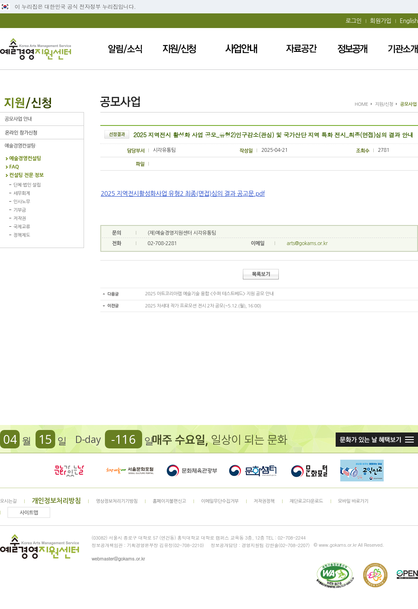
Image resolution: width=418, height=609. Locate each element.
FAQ (14, 167)
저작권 (19, 218)
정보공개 (352, 48)
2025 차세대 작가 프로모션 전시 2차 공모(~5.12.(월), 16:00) (203, 306)
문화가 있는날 (69, 470)
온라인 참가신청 (42, 132)
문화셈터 (253, 470)
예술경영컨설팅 (42, 145)
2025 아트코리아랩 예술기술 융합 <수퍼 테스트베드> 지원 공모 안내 (209, 294)
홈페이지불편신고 (169, 501)
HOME (361, 104)
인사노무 (21, 202)
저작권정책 (264, 501)
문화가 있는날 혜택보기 (377, 439)
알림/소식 (125, 48)
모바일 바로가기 (353, 501)
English (409, 21)
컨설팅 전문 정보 (26, 175)
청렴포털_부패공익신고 (362, 470)
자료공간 (301, 48)
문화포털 (309, 470)
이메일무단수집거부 (220, 501)
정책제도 (21, 235)
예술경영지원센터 (35, 48)
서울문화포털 (130, 470)
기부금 (19, 210)
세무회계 (21, 193)
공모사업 (42, 119)
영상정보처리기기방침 (117, 501)
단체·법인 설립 (27, 185)
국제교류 (21, 227)
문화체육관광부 (192, 470)
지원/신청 (179, 48)
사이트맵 (29, 512)
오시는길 (8, 501)
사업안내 (241, 48)
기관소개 (403, 48)
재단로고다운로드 (306, 501)
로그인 (354, 21)
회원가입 (380, 21)
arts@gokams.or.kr (307, 243)
